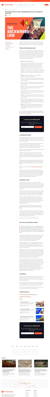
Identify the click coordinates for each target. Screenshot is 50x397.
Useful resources (7, 49)
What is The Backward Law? (9, 43)
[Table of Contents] (11, 41)
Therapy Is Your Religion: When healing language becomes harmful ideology (8, 370)
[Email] (32, 346)
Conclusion (6, 48)
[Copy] (36, 346)
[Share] (17, 346)
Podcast (35, 391)
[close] (49, 1)
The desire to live (7, 45)
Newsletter (3, 368)
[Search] (43, 4)
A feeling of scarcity (8, 44)
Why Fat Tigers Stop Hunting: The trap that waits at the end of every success (41, 370)
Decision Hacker (36, 392)
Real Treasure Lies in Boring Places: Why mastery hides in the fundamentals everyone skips (25, 370)
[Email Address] (27, 127)
